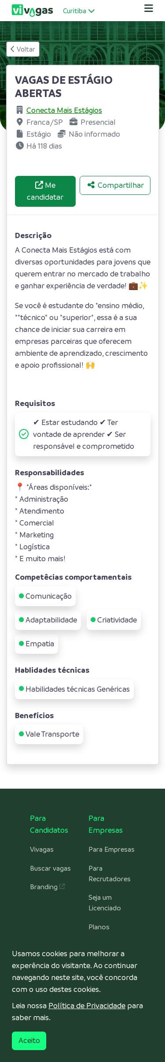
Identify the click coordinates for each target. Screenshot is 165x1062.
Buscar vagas (50, 868)
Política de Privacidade (86, 1005)
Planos (99, 927)
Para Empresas (111, 849)
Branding (47, 887)
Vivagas (42, 849)
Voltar (23, 49)
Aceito (29, 1040)
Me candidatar (45, 191)
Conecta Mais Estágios (64, 110)
